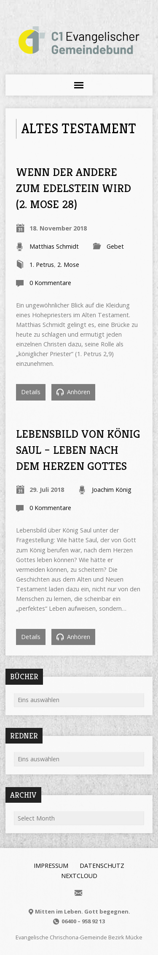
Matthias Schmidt (54, 246)
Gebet (115, 246)
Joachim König (111, 490)
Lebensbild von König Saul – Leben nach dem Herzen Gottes (78, 450)
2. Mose (68, 265)
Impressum (51, 866)
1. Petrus (41, 265)
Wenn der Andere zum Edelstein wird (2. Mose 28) (73, 188)
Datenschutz (102, 866)
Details (30, 392)
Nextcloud (79, 876)
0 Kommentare (50, 283)
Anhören (73, 392)
